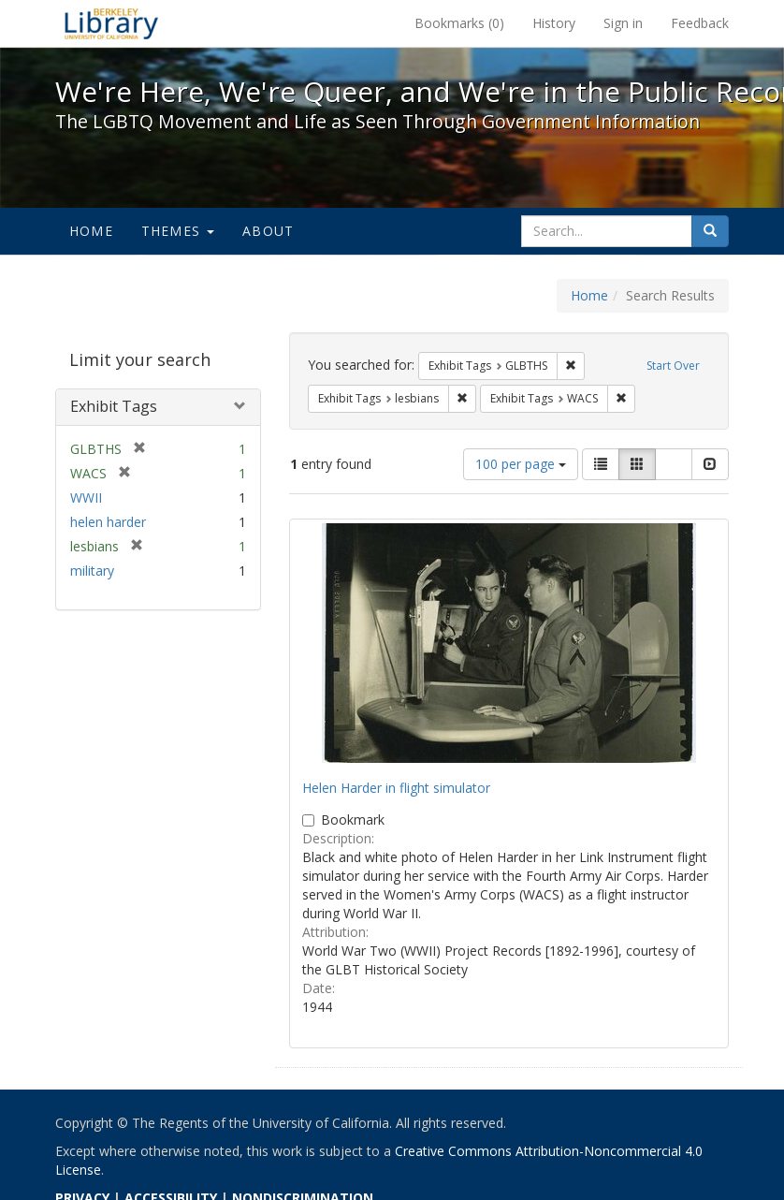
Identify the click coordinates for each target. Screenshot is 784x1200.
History (553, 23)
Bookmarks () (459, 23)
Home (91, 231)
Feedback (700, 23)
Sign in (623, 23)
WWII (86, 497)
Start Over (673, 365)
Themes (177, 231)
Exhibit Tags (113, 406)
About (268, 231)
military (92, 570)
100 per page (520, 464)
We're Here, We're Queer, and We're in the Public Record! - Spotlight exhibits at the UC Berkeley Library (111, 23)
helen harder (108, 522)
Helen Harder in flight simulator (396, 788)
